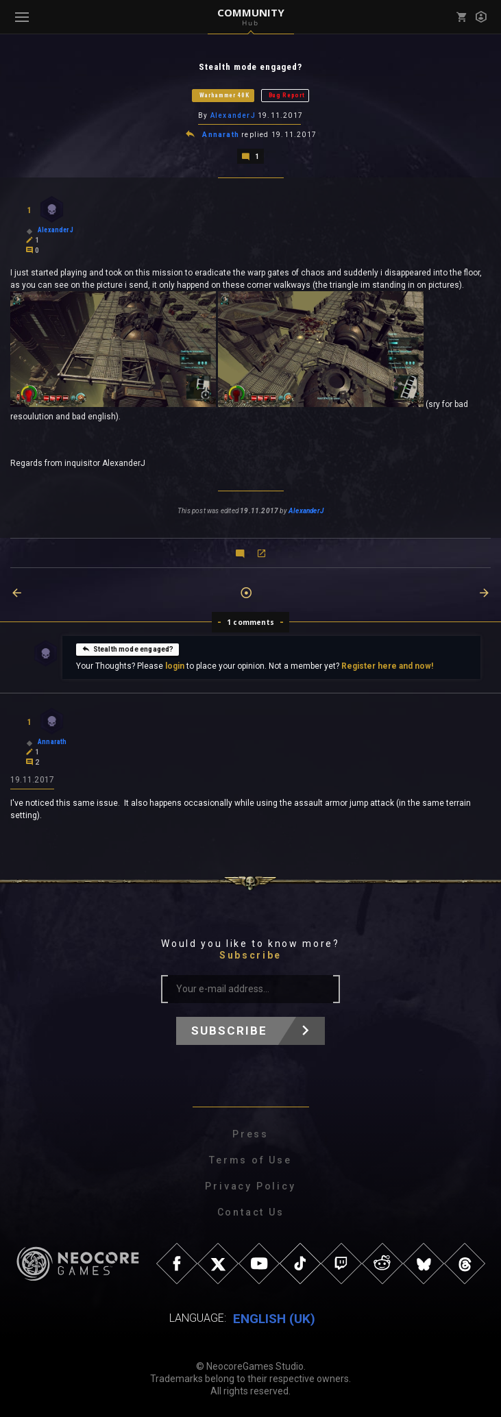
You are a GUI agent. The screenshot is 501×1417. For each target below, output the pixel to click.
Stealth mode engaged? (128, 647)
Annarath (220, 134)
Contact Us (250, 1211)
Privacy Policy (250, 1185)
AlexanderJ (233, 115)
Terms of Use (250, 1159)
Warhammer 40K (224, 95)
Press (250, 1133)
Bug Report (287, 95)
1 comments (250, 621)
